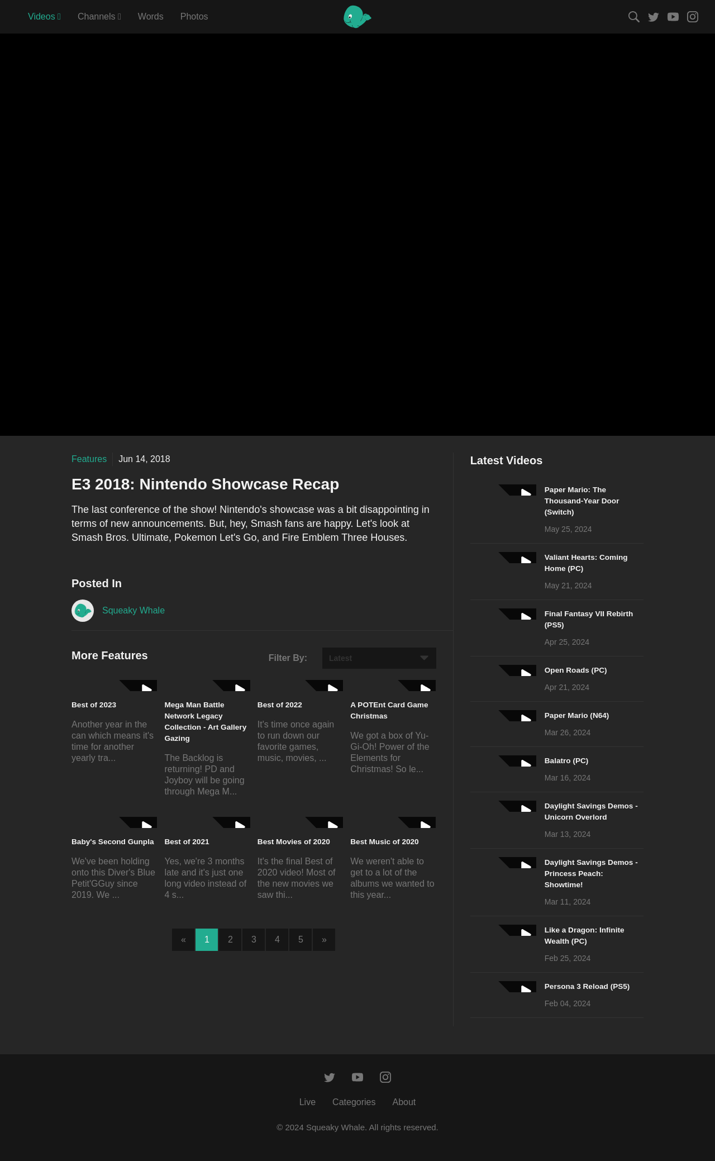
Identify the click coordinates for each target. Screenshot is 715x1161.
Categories (353, 1102)
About (404, 1102)
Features (89, 459)
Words (151, 16)
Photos (194, 16)
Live (307, 1102)
